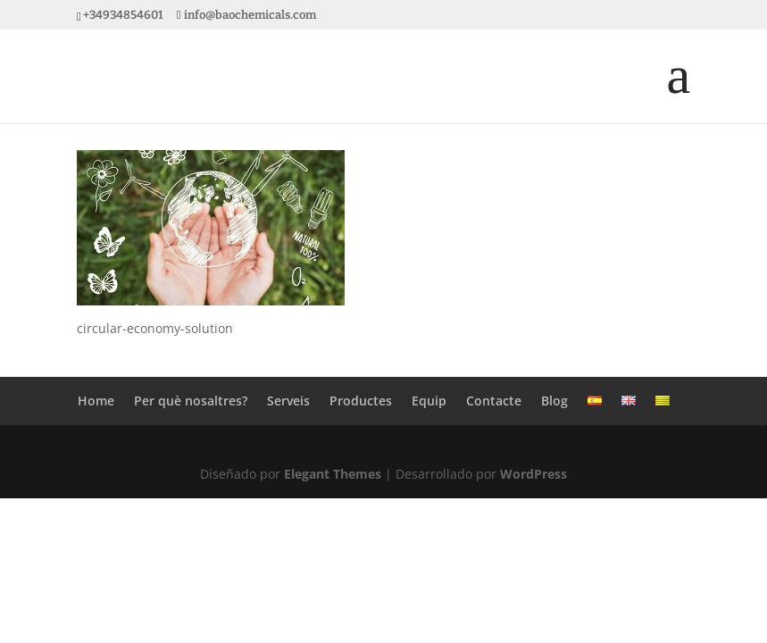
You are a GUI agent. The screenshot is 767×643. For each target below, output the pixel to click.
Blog (554, 400)
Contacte (493, 400)
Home (96, 400)
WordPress (533, 473)
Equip (429, 400)
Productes (360, 400)
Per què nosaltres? (190, 400)
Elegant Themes (332, 473)
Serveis (288, 400)
